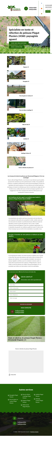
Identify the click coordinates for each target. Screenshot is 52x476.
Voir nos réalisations (18, 43)
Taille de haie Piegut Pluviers (26, 405)
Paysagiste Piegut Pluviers (14, 396)
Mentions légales (34, 432)
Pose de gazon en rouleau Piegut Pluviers (14, 401)
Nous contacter (16, 47)
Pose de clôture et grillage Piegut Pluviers (27, 396)
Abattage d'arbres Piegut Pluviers (39, 400)
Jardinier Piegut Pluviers (39, 395)
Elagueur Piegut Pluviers (26, 401)
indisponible (33, 8)
